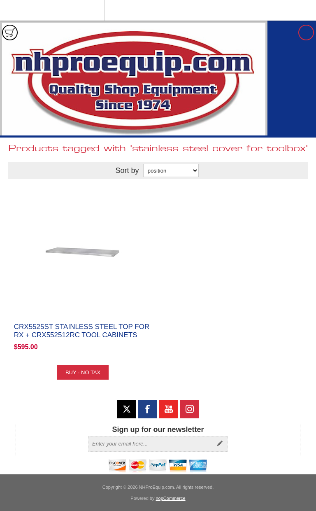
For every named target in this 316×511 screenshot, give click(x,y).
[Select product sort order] (171, 170)
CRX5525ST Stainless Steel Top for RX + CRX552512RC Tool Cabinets (81, 331)
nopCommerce (171, 498)
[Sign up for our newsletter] (150, 443)
